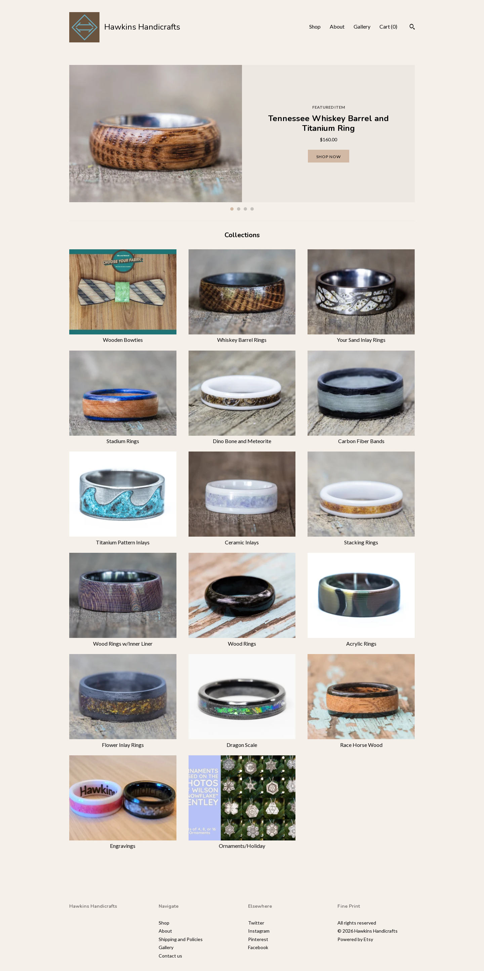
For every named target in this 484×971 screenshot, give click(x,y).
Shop (315, 26)
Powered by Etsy (355, 939)
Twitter (256, 923)
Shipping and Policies (181, 939)
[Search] (412, 27)
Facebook (258, 947)
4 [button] (252, 209)
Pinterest (258, 939)
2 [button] (238, 209)
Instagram (259, 931)
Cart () (388, 26)
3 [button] (245, 209)
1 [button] (232, 209)
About (337, 26)
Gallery (362, 26)
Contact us (170, 956)
